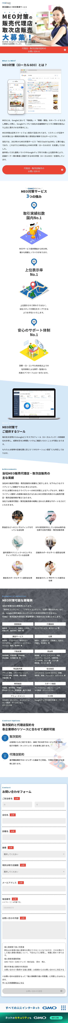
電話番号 (6, 899)
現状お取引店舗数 (10, 865)
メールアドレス (9, 882)
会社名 (5, 814)
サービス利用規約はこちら (13, 982)
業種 (4, 847)
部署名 (5, 831)
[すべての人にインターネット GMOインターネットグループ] (29, 1007)
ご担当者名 (7, 798)
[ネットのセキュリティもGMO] (34, 1018)
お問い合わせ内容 (10, 918)
